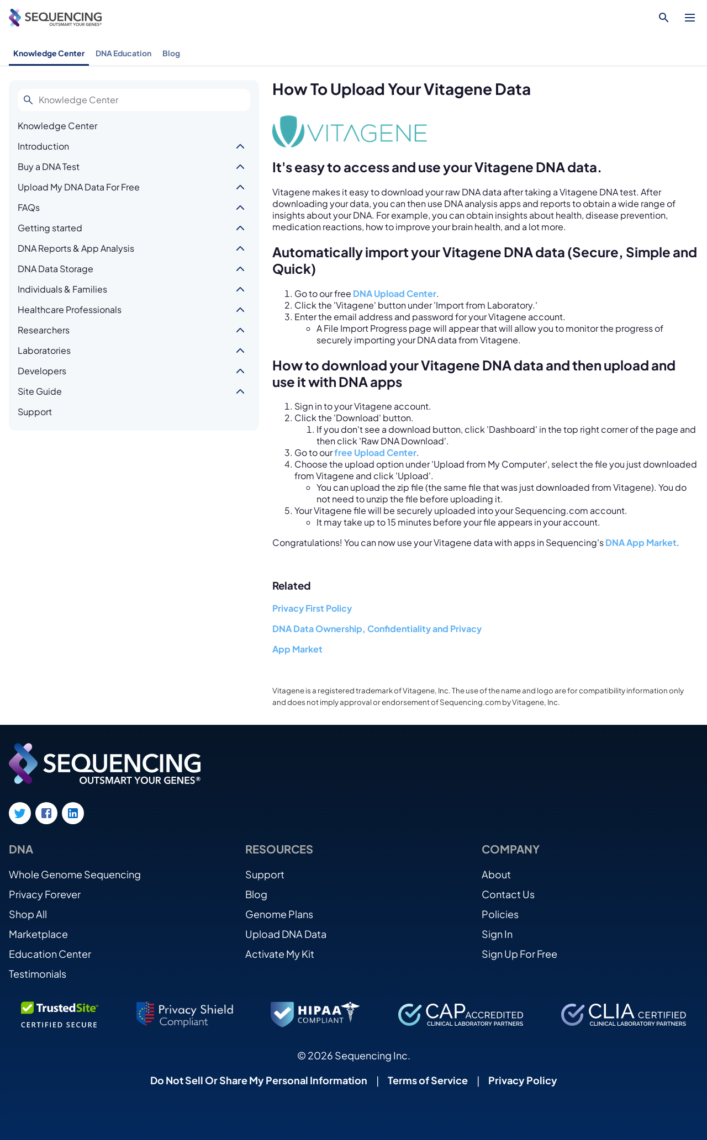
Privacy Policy (522, 1080)
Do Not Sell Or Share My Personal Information (258, 1080)
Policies (500, 914)
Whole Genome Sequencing (75, 874)
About (496, 874)
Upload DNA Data (285, 933)
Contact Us (508, 894)
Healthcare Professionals (70, 309)
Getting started (50, 228)
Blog (171, 53)
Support (35, 411)
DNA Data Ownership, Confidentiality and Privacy (377, 628)
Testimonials (37, 973)
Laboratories (44, 350)
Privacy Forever (45, 894)
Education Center (50, 953)
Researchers (44, 330)
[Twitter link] (20, 813)
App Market (297, 649)
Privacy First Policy (312, 608)
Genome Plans (279, 914)
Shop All (28, 914)
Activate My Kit (279, 953)
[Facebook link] (46, 813)
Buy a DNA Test (49, 166)
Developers (42, 371)
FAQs (29, 207)
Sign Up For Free (519, 953)
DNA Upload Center (394, 293)
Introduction (43, 146)
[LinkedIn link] (73, 813)
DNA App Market (641, 542)
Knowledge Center (49, 53)
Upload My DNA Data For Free (79, 187)
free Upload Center (375, 452)
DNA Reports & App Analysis (76, 248)
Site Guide (40, 391)
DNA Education (123, 53)
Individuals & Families (62, 289)
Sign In (497, 933)
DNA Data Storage (55, 268)
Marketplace (38, 933)
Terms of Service (428, 1080)
